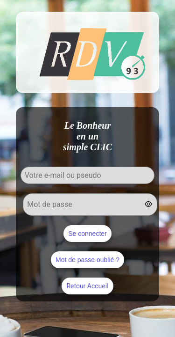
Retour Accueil (87, 286)
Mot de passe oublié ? (87, 260)
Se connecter (87, 233)
